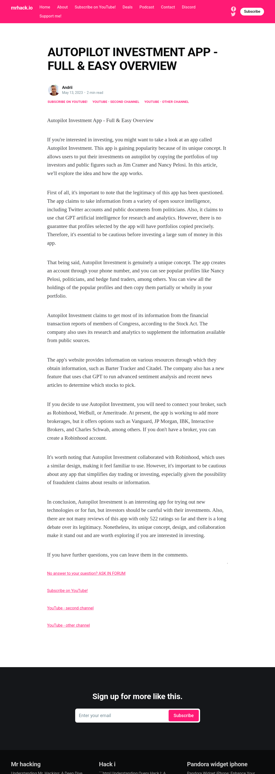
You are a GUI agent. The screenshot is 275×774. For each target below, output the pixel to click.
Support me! (50, 16)
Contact (168, 7)
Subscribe (252, 11)
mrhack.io (21, 8)
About (62, 7)
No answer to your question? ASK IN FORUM (86, 573)
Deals (128, 7)
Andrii (67, 87)
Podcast (146, 7)
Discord (189, 7)
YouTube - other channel (166, 102)
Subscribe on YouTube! (95, 7)
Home (44, 7)
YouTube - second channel (115, 102)
